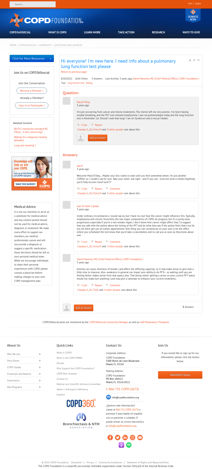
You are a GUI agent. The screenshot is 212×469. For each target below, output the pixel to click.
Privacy (90, 462)
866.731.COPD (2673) (127, 409)
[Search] (33, 4)
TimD (96, 289)
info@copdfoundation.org (122, 425)
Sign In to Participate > (32, 105)
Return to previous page (74, 71)
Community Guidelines (110, 462)
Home (13, 45)
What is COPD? (64, 352)
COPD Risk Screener (67, 373)
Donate (193, 16)
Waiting (89, 82)
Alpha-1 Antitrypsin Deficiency (72, 389)
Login (198, 3)
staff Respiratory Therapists (154, 322)
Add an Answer (98, 137)
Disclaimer (76, 462)
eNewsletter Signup (180, 374)
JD (90, 129)
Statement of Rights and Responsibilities (148, 462)
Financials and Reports (19, 373)
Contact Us (62, 378)
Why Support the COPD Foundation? (75, 368)
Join (190, 3)
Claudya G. (82, 129)
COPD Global (14, 367)
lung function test (76, 82)
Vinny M (97, 129)
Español (61, 394)
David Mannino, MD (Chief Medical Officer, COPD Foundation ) (166, 78)
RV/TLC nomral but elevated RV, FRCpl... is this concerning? (31, 130)
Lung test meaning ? (25, 145)
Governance (13, 380)
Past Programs (14, 387)
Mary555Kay (83, 102)
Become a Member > (31, 90)
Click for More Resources (29, 58)
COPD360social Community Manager (108, 322)
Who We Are (13, 354)
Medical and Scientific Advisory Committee (78, 384)
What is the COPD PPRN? (69, 357)
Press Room (13, 360)
